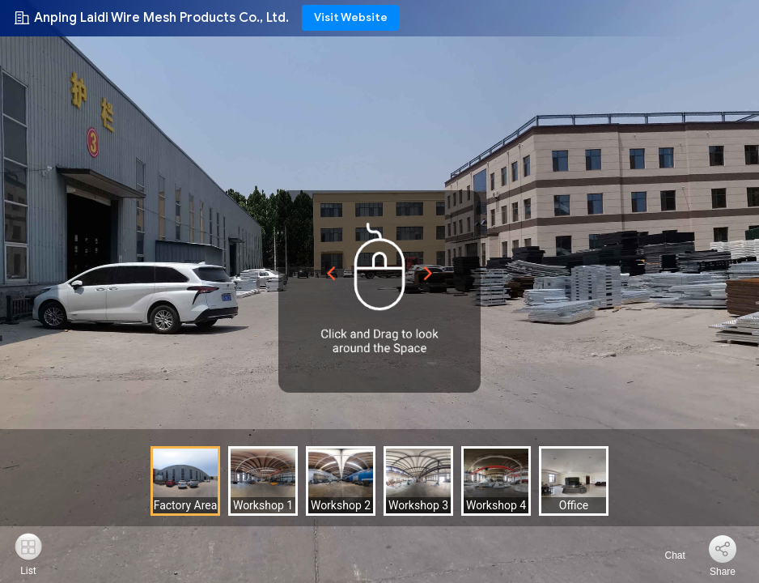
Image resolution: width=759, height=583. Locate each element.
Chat (665, 555)
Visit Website (351, 17)
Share (723, 571)
